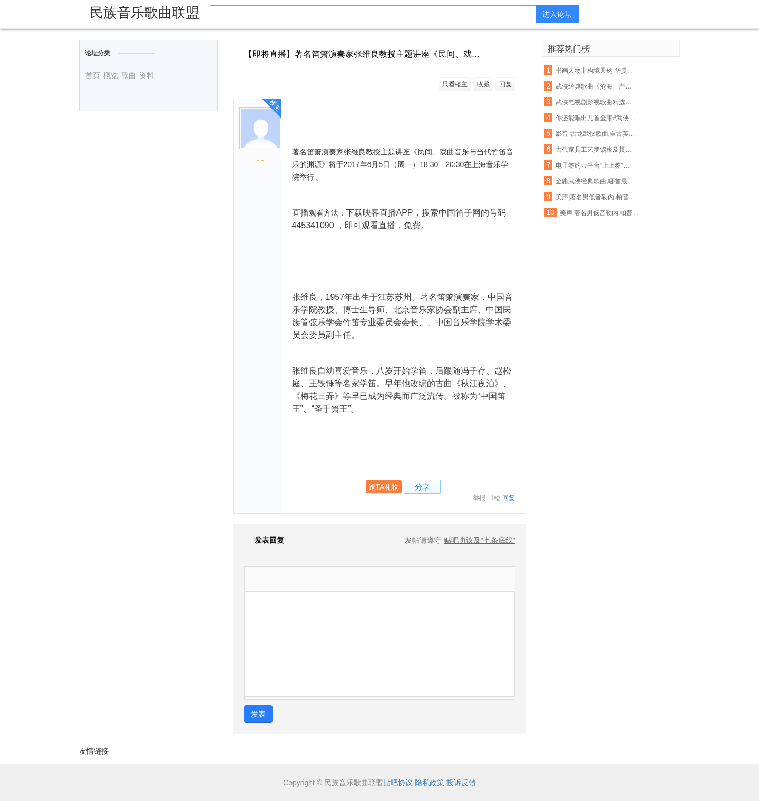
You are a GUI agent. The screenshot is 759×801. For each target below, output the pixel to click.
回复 (505, 84)
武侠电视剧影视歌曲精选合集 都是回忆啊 (596, 102)
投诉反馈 (461, 782)
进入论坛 (557, 14)
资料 (146, 75)
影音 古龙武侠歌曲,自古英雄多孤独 (596, 134)
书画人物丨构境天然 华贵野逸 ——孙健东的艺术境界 (596, 70)
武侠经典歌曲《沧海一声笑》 (596, 86)
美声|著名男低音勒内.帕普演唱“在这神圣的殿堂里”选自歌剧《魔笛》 (596, 197)
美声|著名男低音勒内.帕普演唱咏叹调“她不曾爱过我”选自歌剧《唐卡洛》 (600, 213)
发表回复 (264, 540)
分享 (422, 487)
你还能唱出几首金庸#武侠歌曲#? (596, 118)
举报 (479, 498)
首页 (92, 75)
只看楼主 (455, 84)
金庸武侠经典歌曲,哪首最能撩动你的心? (596, 181)
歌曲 (128, 75)
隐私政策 (429, 782)
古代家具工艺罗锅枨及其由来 (596, 149)
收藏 (483, 84)
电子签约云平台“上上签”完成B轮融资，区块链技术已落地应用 (596, 165)
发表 (258, 714)
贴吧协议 (398, 782)
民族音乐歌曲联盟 (144, 13)
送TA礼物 (384, 487)
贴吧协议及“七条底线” (479, 540)
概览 (110, 75)
